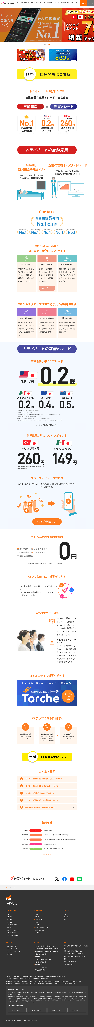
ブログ (47, 4)
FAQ (51, 4)
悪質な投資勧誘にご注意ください (74, 951)
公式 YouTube (39, 930)
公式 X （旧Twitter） (41, 927)
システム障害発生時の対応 (43, 959)
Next (87, 25)
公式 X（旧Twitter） (13, 935)
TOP (7, 887)
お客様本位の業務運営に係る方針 (45, 946)
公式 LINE (38, 933)
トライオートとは (21, 4)
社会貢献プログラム (13, 925)
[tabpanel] (47, 25)
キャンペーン (34, 4)
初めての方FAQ (11, 946)
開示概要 (9, 919)
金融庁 (66, 959)
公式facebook (11, 933)
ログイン (89, 4)
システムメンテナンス (13, 951)
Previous (7, 25)
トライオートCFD (62, 4)
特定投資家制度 (40, 970)
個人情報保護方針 (40, 962)
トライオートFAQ (12, 949)
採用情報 (9, 922)
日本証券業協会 (68, 964)
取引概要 (28, 4)
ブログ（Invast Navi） (14, 930)
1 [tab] (45, 45)
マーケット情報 (42, 4)
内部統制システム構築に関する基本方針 (47, 951)
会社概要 (9, 917)
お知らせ (9, 927)
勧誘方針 (38, 957)
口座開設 (81, 4)
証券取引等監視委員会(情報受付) (73, 954)
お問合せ (55, 4)
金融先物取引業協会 (70, 961)
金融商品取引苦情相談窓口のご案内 (74, 956)
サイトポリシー (40, 964)
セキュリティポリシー (41, 967)
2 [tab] (49, 45)
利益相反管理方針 (40, 954)
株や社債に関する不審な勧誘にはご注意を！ (76, 947)
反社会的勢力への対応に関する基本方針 (47, 949)
